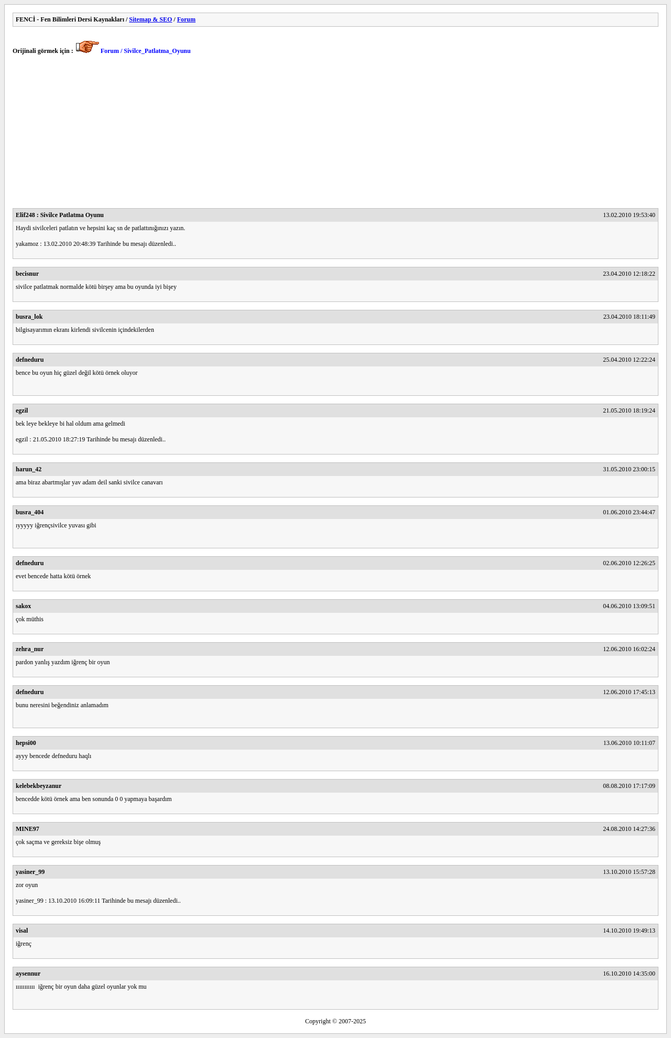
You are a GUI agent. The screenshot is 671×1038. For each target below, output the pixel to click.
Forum (186, 19)
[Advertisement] (327, 134)
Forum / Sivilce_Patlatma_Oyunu (146, 51)
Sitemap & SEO (150, 19)
